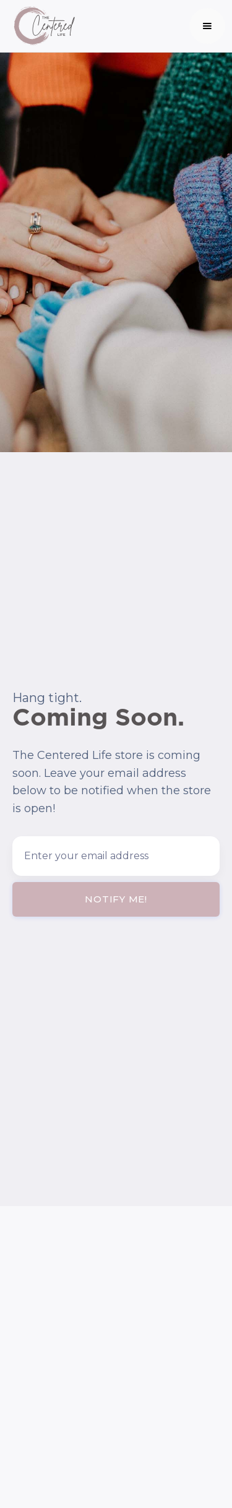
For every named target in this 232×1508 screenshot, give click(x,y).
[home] (41, 26)
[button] (207, 26)
